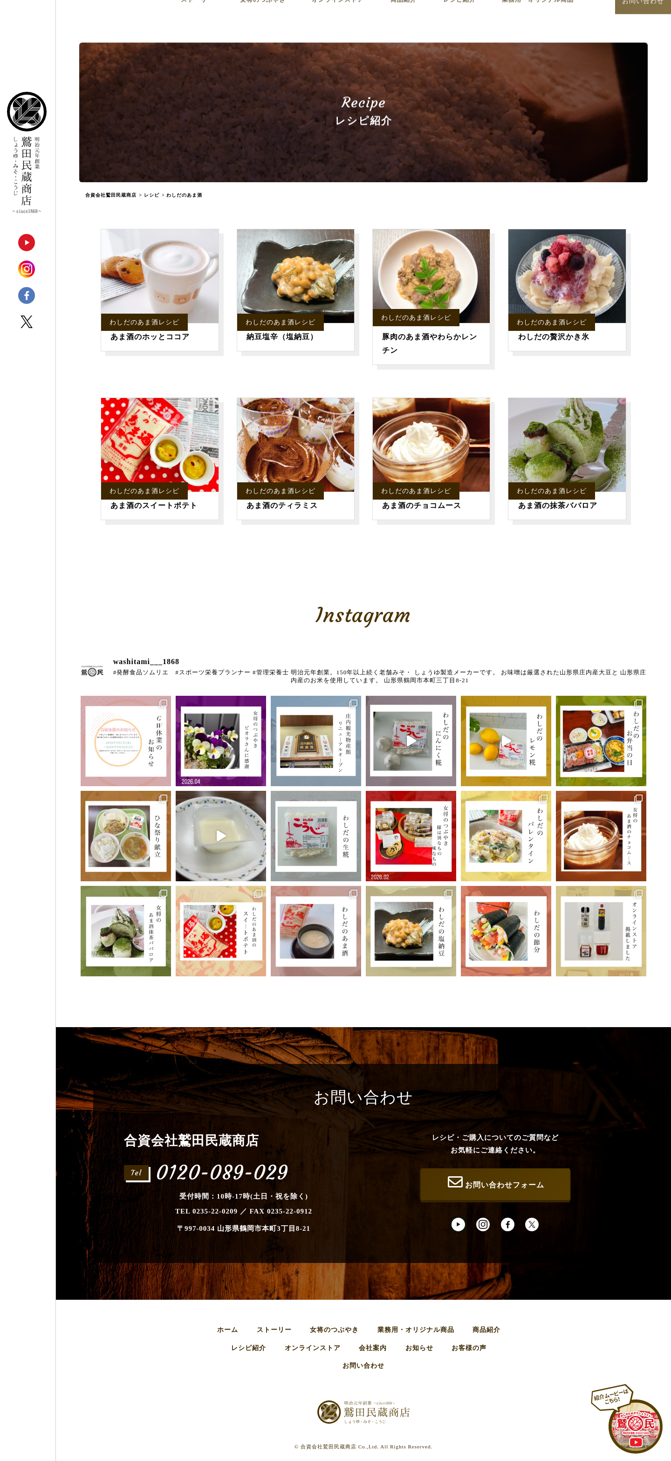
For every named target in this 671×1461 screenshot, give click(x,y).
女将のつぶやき (334, 1329)
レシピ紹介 (248, 1347)
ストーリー (274, 1329)
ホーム (227, 1329)
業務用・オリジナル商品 (415, 1329)
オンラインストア (313, 1347)
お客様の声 (469, 1347)
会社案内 (373, 1347)
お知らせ (419, 1347)
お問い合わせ (363, 1365)
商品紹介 (486, 1329)
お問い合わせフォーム (495, 1181)
